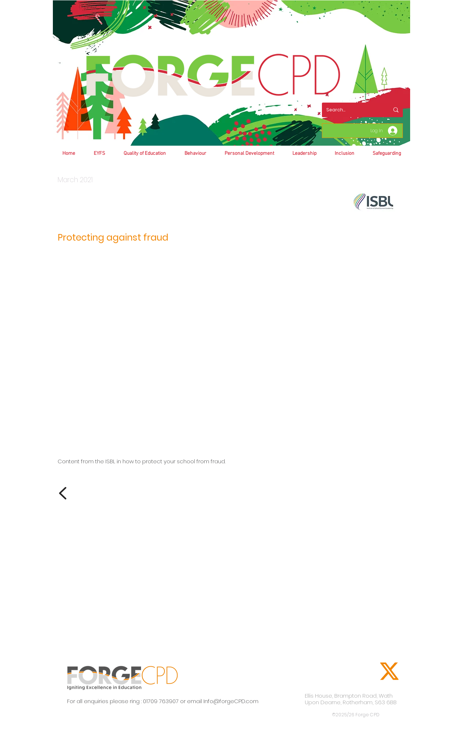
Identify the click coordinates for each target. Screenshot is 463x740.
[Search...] (352, 110)
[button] (195, 153)
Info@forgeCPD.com (230, 701)
